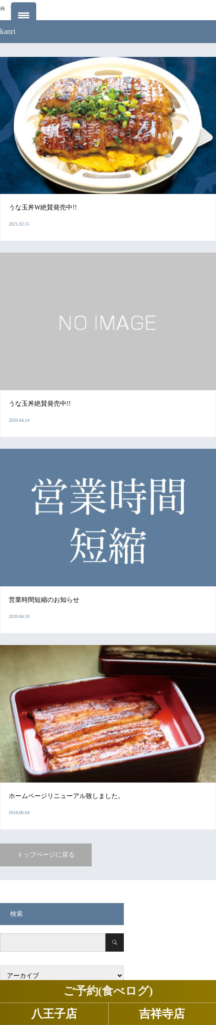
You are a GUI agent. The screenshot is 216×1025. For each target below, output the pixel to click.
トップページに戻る (46, 854)
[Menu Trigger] (23, 15)
